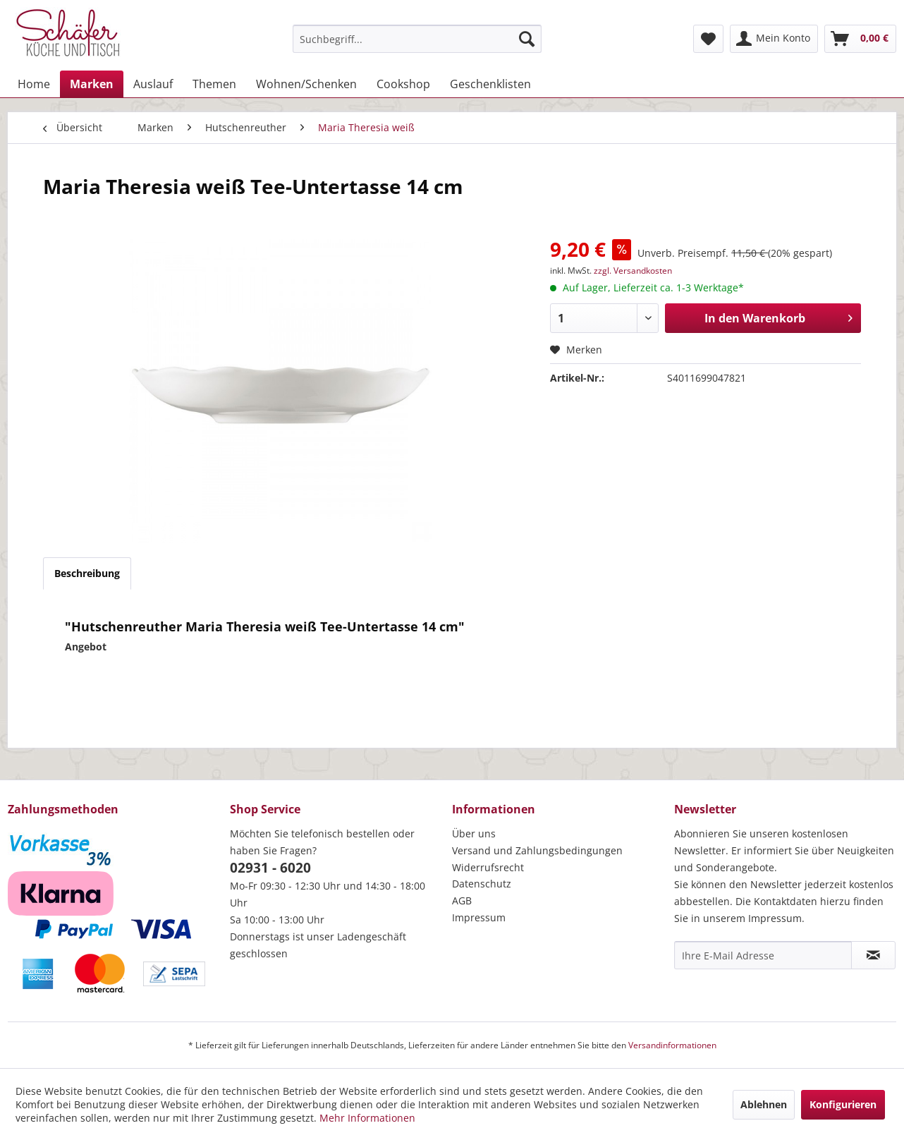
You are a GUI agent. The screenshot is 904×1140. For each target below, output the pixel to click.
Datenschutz (481, 883)
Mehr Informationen (367, 1117)
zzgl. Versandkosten (633, 271)
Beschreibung (87, 573)
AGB (462, 900)
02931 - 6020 (270, 868)
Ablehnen (763, 1104)
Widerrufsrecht (488, 867)
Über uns (474, 833)
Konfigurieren (843, 1104)
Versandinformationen (672, 1045)
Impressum (479, 917)
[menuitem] (417, 39)
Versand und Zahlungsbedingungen (537, 850)
